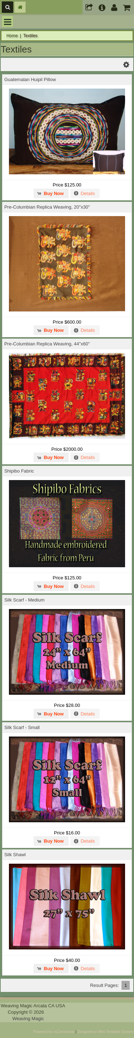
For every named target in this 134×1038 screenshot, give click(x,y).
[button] (51, 193)
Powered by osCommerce (53, 1032)
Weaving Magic (28, 1018)
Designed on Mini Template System (105, 1032)
